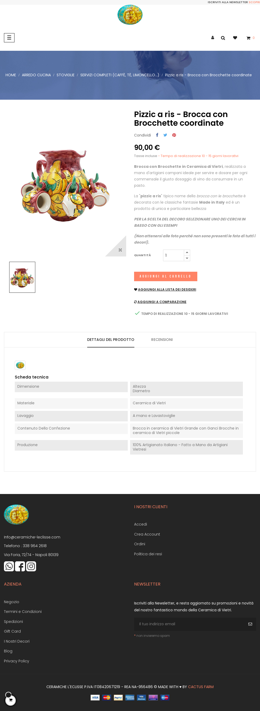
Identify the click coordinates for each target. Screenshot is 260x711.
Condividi (157, 135)
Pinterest (174, 135)
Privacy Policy (16, 661)
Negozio (11, 601)
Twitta (165, 135)
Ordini (139, 544)
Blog (8, 651)
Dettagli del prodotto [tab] (110, 339)
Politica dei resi (148, 554)
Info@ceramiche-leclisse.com (32, 537)
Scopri (254, 2)
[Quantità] (173, 255)
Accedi (140, 524)
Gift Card (12, 631)
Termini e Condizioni (23, 611)
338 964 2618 (35, 545)
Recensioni (162, 339)
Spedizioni (13, 621)
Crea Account (147, 534)
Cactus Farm (201, 686)
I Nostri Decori (17, 641)
